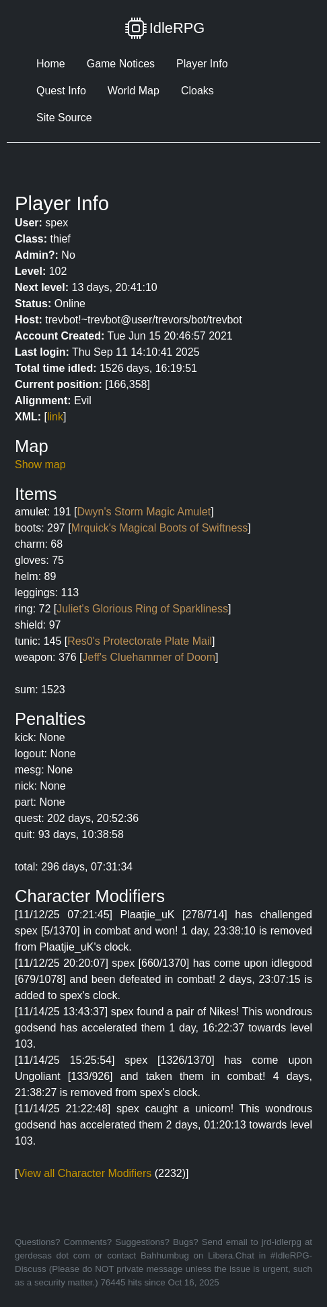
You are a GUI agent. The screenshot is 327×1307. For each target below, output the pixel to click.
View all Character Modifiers (84, 1173)
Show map (40, 464)
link (55, 416)
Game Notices (121, 63)
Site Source (64, 117)
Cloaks (197, 90)
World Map (133, 90)
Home (50, 63)
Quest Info (61, 90)
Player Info (201, 63)
